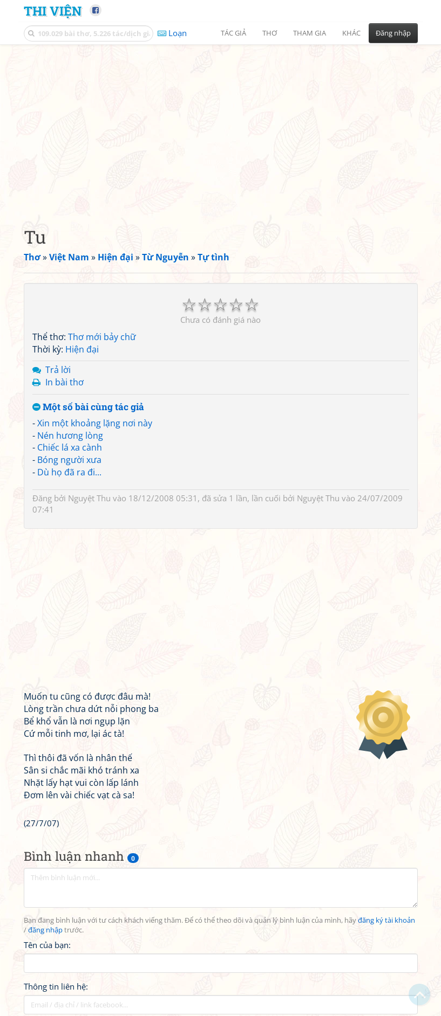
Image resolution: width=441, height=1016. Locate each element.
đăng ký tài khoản (386, 920)
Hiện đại (82, 349)
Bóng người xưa (69, 460)
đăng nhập (45, 930)
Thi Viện (53, 10)
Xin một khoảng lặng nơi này (94, 423)
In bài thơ (64, 382)
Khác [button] (351, 33)
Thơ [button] (269, 33)
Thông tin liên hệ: (56, 986)
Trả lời (58, 370)
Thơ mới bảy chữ (102, 337)
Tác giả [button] (233, 33)
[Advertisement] (221, 126)
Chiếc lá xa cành (69, 447)
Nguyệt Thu (89, 498)
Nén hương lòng (70, 435)
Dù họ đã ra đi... (69, 472)
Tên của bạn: (47, 944)
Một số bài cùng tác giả (88, 407)
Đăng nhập (393, 33)
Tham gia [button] (309, 33)
